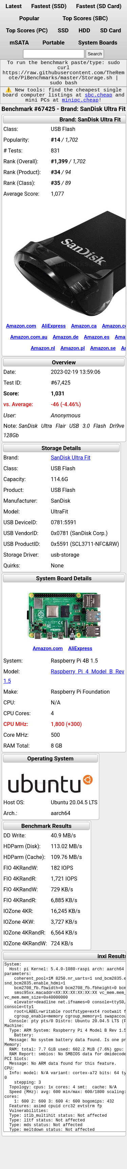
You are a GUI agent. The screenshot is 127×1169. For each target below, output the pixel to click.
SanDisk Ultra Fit (70, 457)
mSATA (19, 42)
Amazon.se (102, 348)
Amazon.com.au (28, 337)
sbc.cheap (98, 95)
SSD (63, 30)
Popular (29, 18)
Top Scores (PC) (27, 30)
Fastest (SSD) (48, 6)
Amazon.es (96, 337)
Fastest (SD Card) (99, 6)
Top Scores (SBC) (85, 18)
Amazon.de (66, 337)
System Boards (98, 42)
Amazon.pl (72, 348)
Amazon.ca (84, 326)
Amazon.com (21, 326)
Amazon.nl (43, 348)
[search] (53, 53)
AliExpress (54, 326)
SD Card (110, 30)
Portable (53, 42)
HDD (84, 30)
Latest (13, 6)
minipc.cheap (80, 100)
